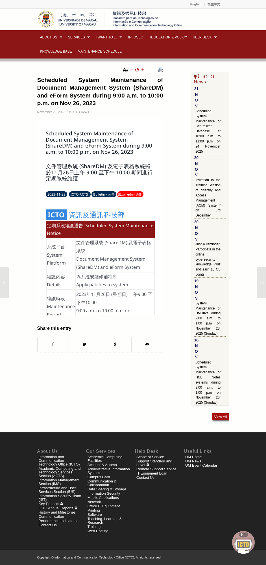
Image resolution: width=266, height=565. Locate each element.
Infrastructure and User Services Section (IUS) (57, 490)
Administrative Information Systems (109, 471)
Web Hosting (98, 531)
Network (94, 502)
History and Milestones (57, 512)
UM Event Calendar (201, 465)
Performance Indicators (58, 521)
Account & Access (102, 465)
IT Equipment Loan (151, 473)
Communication (51, 516)
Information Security (104, 493)
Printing (94, 510)
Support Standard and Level (154, 463)
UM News (193, 461)
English (196, 4)
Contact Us (48, 525)
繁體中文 (214, 4)
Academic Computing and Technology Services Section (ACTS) (60, 472)
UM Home (193, 457)
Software (95, 514)
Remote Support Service (156, 469)
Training (94, 527)
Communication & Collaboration (102, 483)
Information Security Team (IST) (60, 498)
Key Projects (49, 504)
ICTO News (80, 112)
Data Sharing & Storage (107, 489)
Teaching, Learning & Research (105, 521)
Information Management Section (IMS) (59, 482)
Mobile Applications (103, 497)
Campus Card (99, 477)
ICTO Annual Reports (56, 508)
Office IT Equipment (104, 506)
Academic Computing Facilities (105, 459)
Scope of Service (150, 457)
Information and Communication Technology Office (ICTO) (59, 460)
